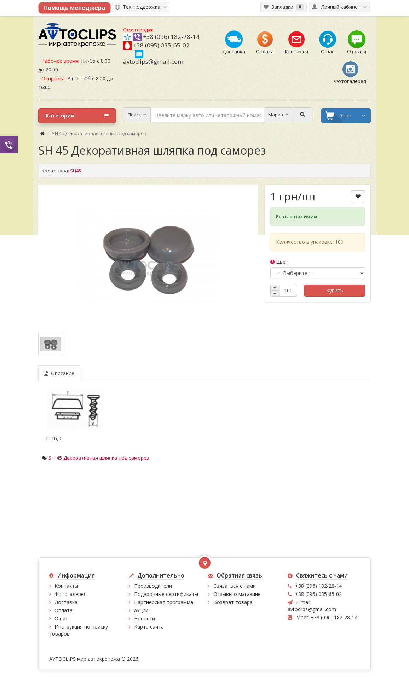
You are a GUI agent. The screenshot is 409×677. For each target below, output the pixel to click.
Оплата (63, 610)
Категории (77, 115)
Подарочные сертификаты (166, 594)
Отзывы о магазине (237, 594)
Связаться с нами (234, 586)
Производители (153, 586)
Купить (334, 290)
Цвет (279, 261)
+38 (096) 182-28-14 (171, 37)
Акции (141, 610)
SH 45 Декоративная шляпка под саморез (98, 457)
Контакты (66, 586)
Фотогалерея (70, 594)
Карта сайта (149, 626)
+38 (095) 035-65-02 (161, 45)
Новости (144, 618)
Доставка (65, 602)
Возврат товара (233, 602)
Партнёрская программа (163, 602)
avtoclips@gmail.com (153, 57)
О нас (61, 618)
